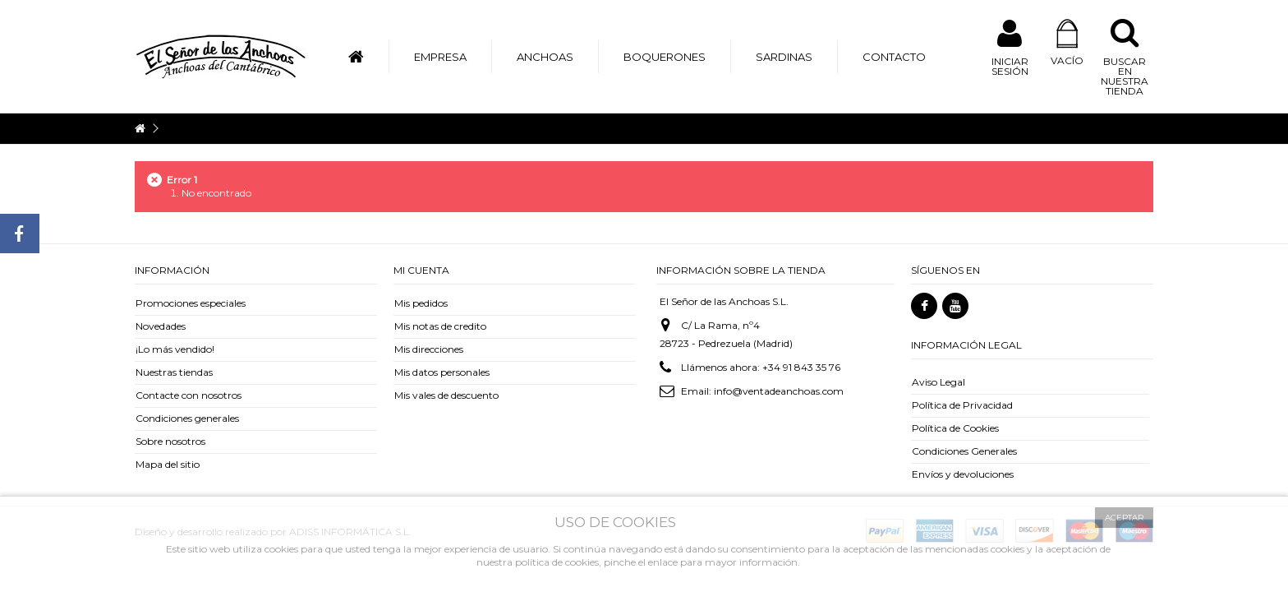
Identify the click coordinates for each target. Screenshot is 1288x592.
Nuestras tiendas (174, 372)
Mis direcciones (428, 349)
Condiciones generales (187, 418)
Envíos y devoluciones (963, 474)
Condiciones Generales (964, 451)
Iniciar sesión (1009, 65)
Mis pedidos (421, 303)
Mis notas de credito (440, 326)
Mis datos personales (442, 372)
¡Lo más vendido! (175, 349)
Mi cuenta (421, 270)
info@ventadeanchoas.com (779, 391)
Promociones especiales (191, 303)
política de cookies (557, 562)
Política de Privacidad (962, 405)
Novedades (161, 326)
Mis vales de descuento (446, 395)
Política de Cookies (955, 428)
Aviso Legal (938, 382)
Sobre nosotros (170, 441)
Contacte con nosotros (189, 395)
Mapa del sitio (168, 464)
